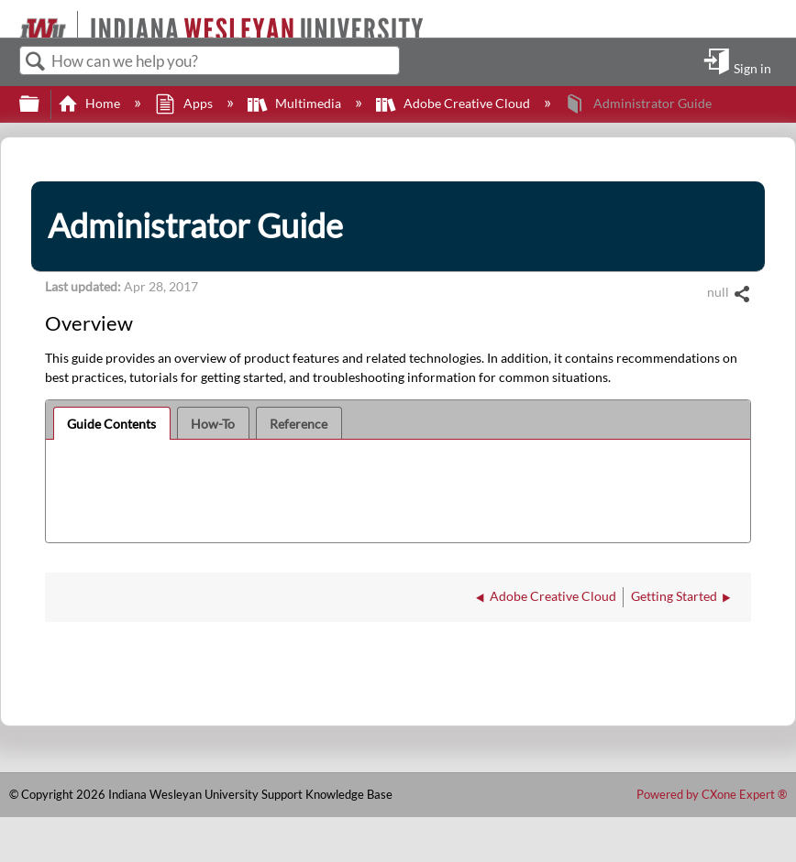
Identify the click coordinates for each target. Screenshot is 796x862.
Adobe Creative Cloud (454, 103)
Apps (185, 103)
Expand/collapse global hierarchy (41, 104)
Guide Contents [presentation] (111, 423)
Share (741, 295)
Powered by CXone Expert (711, 794)
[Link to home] (11, 19)
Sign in (752, 67)
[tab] (112, 423)
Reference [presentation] (298, 423)
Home (90, 103)
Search (35, 62)
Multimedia (296, 103)
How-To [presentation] (213, 423)
